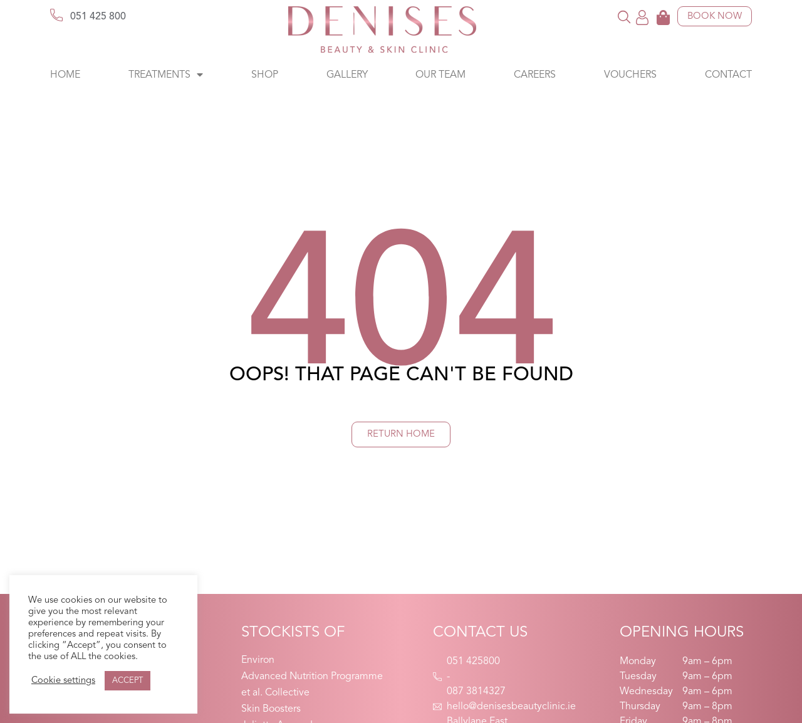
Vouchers (630, 75)
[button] (624, 16)
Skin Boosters (271, 709)
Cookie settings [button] (63, 680)
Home (65, 75)
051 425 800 (98, 17)
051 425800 (473, 662)
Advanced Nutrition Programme (312, 677)
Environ (257, 660)
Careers (535, 75)
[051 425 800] (56, 15)
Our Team (440, 75)
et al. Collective (275, 693)
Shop (264, 75)
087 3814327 (476, 692)
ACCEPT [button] (127, 681)
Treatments (165, 75)
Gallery (347, 75)
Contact (728, 75)
